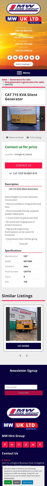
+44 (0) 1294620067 (23, 37)
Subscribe (23, 393)
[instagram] (21, 57)
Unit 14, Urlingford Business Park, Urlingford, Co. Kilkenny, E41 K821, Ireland (23, 464)
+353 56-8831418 (23, 30)
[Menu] (19, 72)
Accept (8, 482)
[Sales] (4, 79)
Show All (23, 243)
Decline (16, 482)
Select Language (23, 64)
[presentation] (20, 355)
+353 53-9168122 (23, 50)
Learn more (27, 482)
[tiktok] (26, 57)
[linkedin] (15, 57)
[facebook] (10, 57)
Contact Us (23, 165)
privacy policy (9, 478)
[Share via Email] (15, 137)
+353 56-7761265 (23, 43)
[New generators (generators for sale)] (24, 82)
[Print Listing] (34, 137)
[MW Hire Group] (23, 412)
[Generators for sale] (20, 79)
